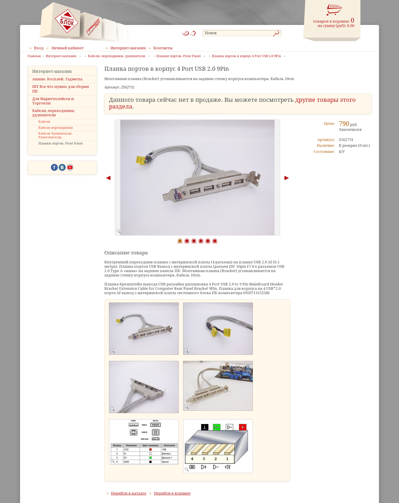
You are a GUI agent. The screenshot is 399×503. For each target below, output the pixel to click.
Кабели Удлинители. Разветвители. (55, 135)
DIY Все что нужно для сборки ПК (60, 88)
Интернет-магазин (128, 48)
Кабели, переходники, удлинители (53, 112)
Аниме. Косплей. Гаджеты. (57, 79)
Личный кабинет (67, 48)
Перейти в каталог (128, 493)
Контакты (163, 48)
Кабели (44, 122)
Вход (39, 48)
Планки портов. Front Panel (60, 143)
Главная (34, 56)
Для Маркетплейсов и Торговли (53, 101)
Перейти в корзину (172, 493)
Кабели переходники (55, 128)
